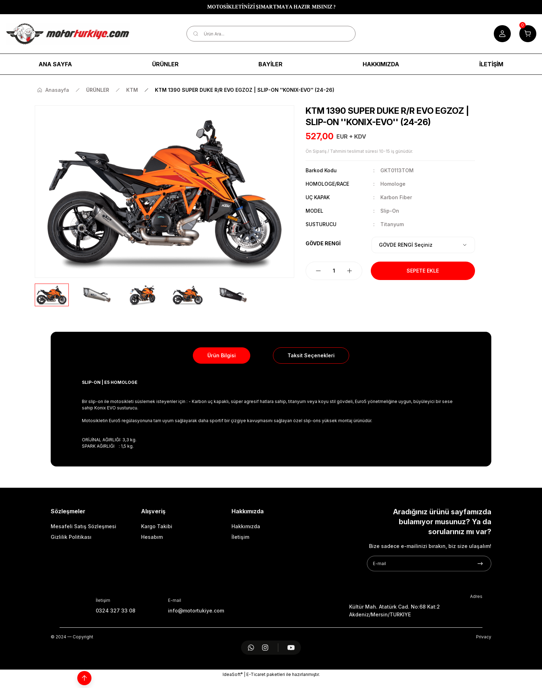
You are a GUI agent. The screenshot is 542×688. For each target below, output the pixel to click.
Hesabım (152, 568)
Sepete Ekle (423, 271)
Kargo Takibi (156, 558)
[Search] (271, 33)
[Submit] (480, 595)
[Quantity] (334, 271)
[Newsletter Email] (429, 595)
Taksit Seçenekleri (311, 355)
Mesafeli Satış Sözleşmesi (83, 558)
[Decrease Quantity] (318, 271)
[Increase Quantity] (349, 271)
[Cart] (527, 33)
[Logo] (68, 34)
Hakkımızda (245, 558)
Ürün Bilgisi (221, 355)
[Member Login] (502, 33)
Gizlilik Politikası (71, 568)
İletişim (240, 568)
